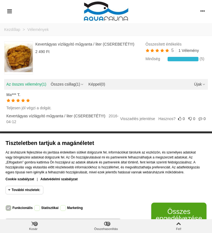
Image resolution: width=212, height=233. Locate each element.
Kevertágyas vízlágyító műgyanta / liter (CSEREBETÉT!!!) (84, 44)
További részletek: (26, 190)
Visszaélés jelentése (137, 118)
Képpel (96, 84)
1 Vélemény (188, 50)
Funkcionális (22, 208)
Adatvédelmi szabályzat (59, 179)
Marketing (75, 208)
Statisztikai (50, 208)
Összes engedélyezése (179, 215)
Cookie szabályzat (20, 179)
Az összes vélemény (26, 84)
